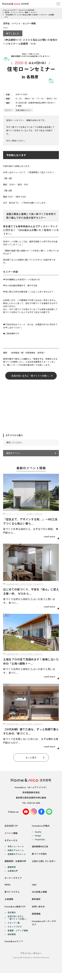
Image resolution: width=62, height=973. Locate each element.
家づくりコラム (12, 891)
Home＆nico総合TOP (14, 906)
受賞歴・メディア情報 (18, 930)
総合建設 (12, 934)
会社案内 (12, 912)
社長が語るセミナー (23, 110)
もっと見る (31, 757)
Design (38, 835)
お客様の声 (13, 871)
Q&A (34, 884)
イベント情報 (11, 833)
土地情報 (8, 899)
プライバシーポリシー (31, 953)
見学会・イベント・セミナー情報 (16, 12)
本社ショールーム (16, 846)
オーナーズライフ (13, 877)
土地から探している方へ (44, 861)
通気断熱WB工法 (40, 846)
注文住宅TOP (11, 825)
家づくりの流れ (39, 853)
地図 (20, 105)
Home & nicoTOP (9, 10)
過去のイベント (13, 453)
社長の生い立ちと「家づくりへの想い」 (31, 375)
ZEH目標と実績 (39, 891)
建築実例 (12, 867)
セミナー (34, 12)
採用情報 (36, 913)
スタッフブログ (15, 926)
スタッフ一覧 (14, 923)
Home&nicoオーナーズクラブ (44, 923)
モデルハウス (11, 840)
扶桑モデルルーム (16, 850)
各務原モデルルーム (17, 854)
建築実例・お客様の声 (15, 861)
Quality (38, 832)
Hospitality (40, 839)
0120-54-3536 (33, 802)
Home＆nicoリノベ (13, 941)
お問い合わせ (38, 906)
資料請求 (36, 899)
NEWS (7, 884)
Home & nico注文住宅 (26, 10)
